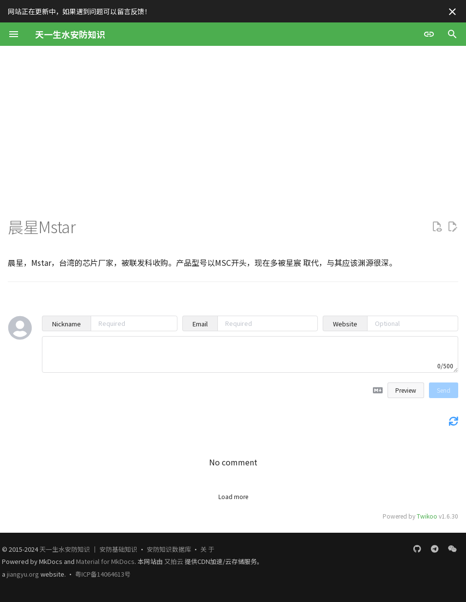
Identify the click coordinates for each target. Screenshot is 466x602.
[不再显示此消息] (452, 12)
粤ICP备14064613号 (103, 574)
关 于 (207, 549)
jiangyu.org (23, 574)
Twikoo (427, 516)
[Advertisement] (233, 119)
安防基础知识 (118, 549)
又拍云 (174, 561)
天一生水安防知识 (64, 549)
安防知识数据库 (169, 549)
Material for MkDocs (105, 561)
